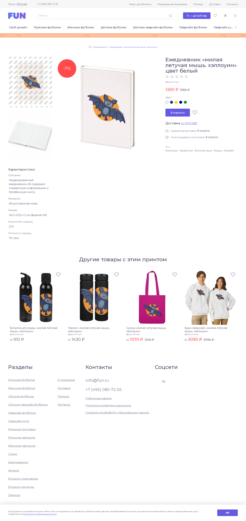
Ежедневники (100, 47)
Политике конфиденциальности (40, 514)
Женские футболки (80, 27)
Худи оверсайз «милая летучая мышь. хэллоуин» (205, 329)
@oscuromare (172, 82)
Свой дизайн (18, 27)
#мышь (218, 150)
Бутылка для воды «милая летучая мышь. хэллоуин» (34, 329)
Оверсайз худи (224, 27)
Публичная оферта (98, 398)
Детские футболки (113, 27)
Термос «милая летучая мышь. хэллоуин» (89, 329)
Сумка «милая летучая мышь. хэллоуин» (146, 329)
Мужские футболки (47, 27)
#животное (186, 150)
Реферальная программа (172, 4)
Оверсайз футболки (193, 27)
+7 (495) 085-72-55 (47, 4)
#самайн (229, 150)
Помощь (198, 4)
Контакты (232, 4)
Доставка (214, 4)
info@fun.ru (97, 380)
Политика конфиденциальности (108, 405)
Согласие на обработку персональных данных (117, 412)
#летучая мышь (203, 150)
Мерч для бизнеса (140, 4)
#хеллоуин (171, 150)
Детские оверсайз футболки (153, 27)
